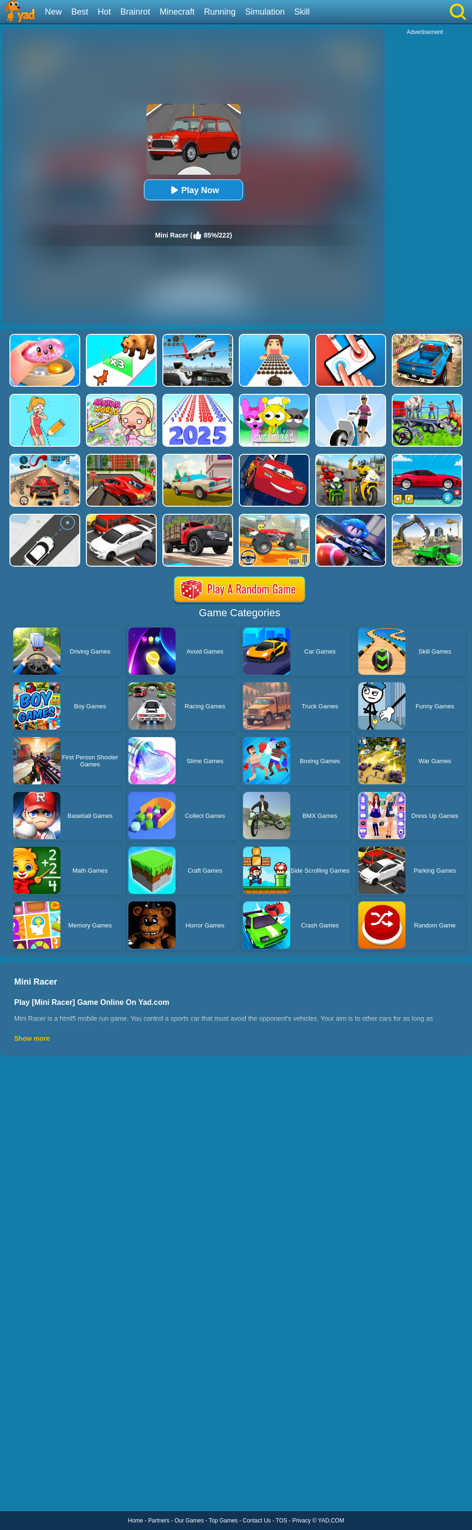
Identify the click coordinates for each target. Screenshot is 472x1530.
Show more (32, 1038)
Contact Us (256, 1520)
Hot (104, 12)
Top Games (223, 1520)
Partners (158, 1520)
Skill (302, 12)
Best (79, 12)
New (53, 12)
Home (135, 1520)
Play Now (193, 190)
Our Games (189, 1520)
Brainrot (135, 12)
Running (220, 12)
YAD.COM (331, 1520)
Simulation (265, 12)
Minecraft (177, 12)
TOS (281, 1520)
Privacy (301, 1520)
